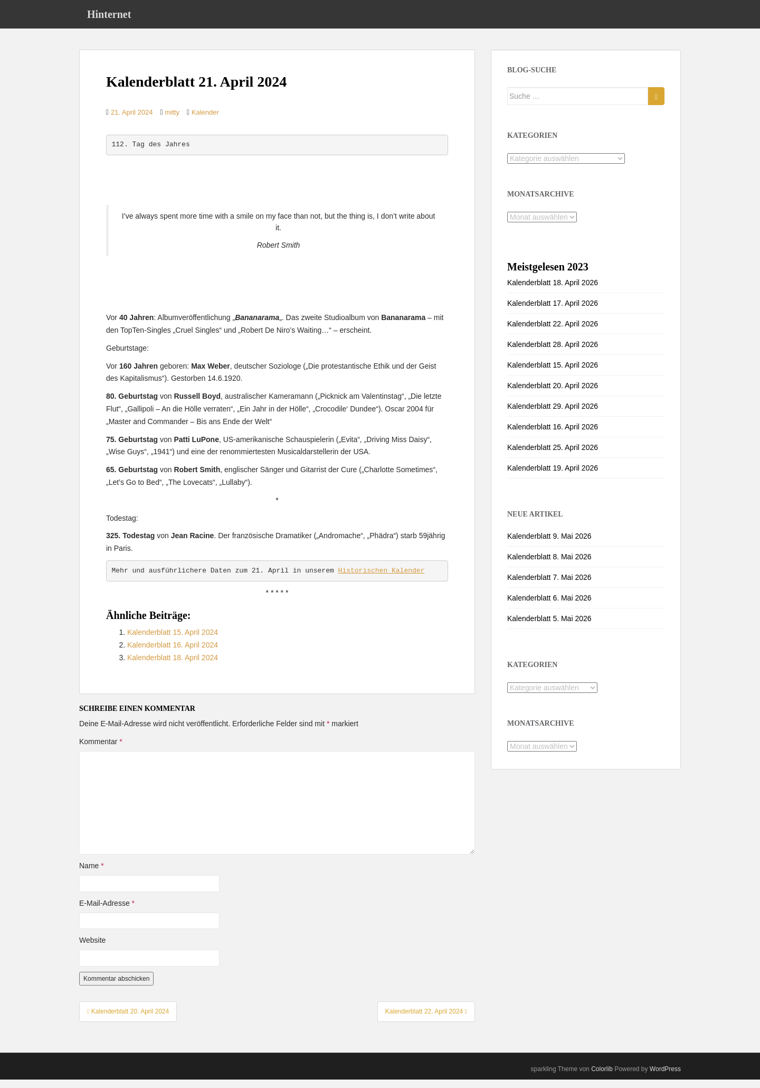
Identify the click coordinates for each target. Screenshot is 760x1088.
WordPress (665, 1077)
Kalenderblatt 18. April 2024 (172, 666)
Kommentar (100, 750)
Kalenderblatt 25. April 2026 (552, 456)
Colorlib (602, 1077)
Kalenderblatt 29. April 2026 (552, 414)
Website (92, 948)
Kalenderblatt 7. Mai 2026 (549, 585)
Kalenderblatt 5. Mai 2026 (549, 627)
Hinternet (109, 18)
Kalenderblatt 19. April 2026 (552, 476)
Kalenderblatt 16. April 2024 (172, 653)
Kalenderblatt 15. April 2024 (172, 640)
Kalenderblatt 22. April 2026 (552, 332)
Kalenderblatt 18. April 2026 (552, 291)
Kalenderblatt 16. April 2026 (552, 435)
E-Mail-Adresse (107, 911)
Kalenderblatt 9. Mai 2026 (549, 544)
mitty (172, 121)
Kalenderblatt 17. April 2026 (552, 311)
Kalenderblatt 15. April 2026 (552, 373)
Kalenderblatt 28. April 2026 (552, 353)
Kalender (205, 121)
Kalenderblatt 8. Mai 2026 (549, 565)
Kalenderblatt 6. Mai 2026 (549, 606)
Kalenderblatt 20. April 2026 (552, 394)
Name (91, 874)
